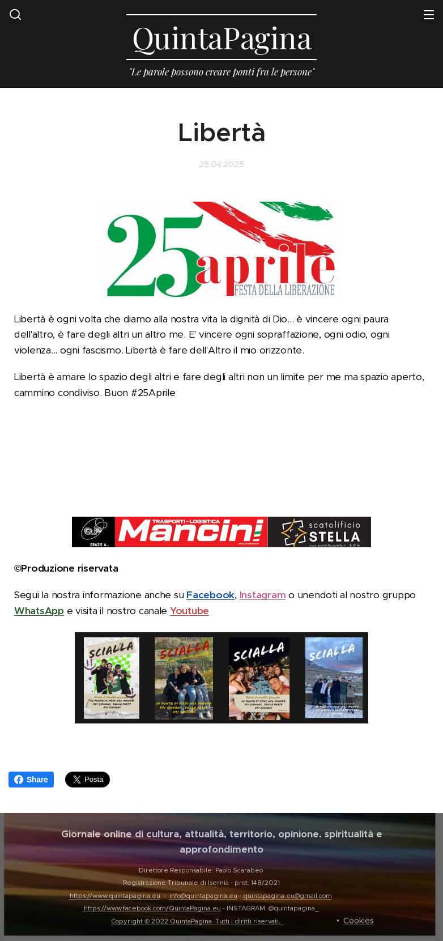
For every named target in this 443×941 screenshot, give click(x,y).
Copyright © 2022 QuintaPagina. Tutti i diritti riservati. (197, 921)
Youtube (189, 610)
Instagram (263, 595)
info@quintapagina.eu (203, 896)
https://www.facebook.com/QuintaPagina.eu (152, 908)
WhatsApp (39, 610)
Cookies (358, 921)
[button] (15, 14)
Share (31, 779)
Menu (429, 14)
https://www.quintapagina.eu (115, 896)
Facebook (210, 595)
